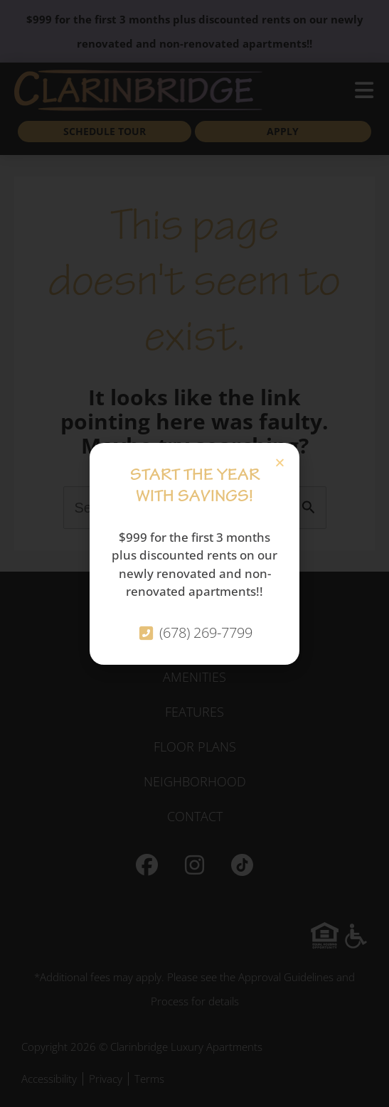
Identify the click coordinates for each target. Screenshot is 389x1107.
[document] (194, 553)
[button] (280, 462)
